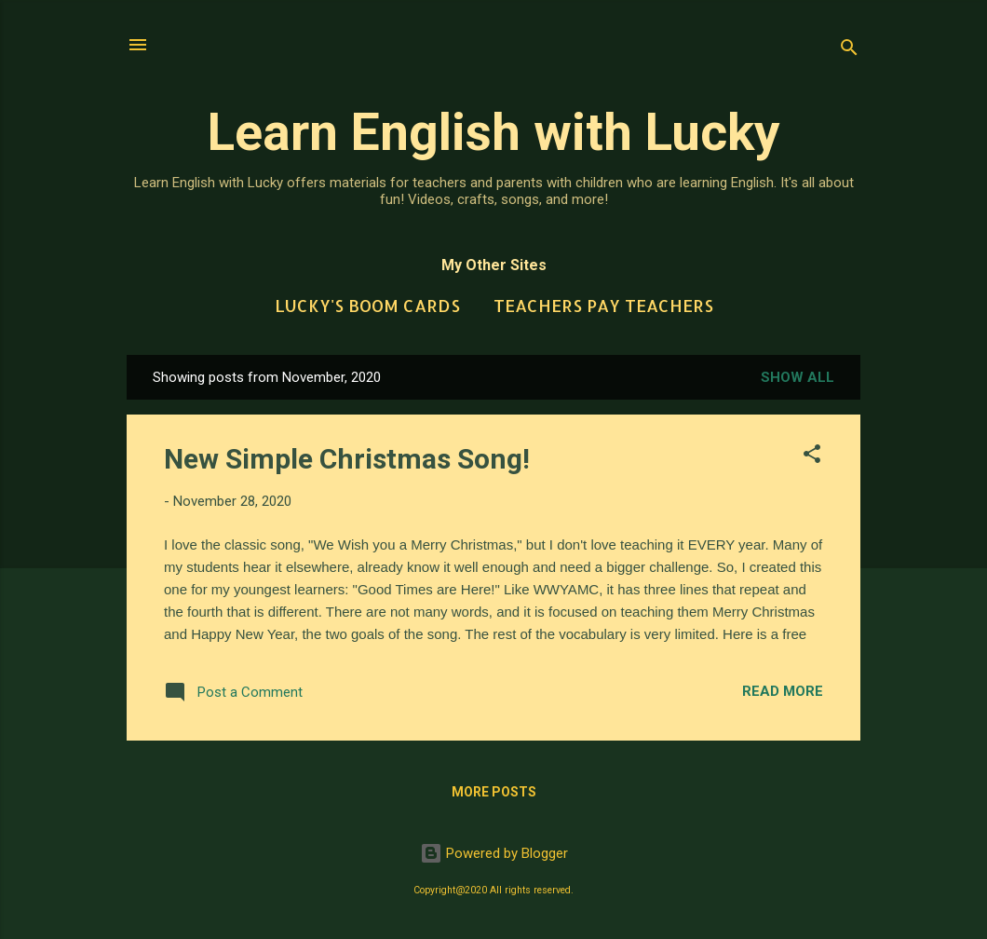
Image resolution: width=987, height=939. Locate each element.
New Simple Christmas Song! (347, 458)
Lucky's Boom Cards (367, 305)
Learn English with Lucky (494, 132)
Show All (797, 377)
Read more (782, 691)
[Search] (849, 50)
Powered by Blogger (494, 853)
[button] (812, 456)
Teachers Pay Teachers (603, 305)
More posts (494, 791)
